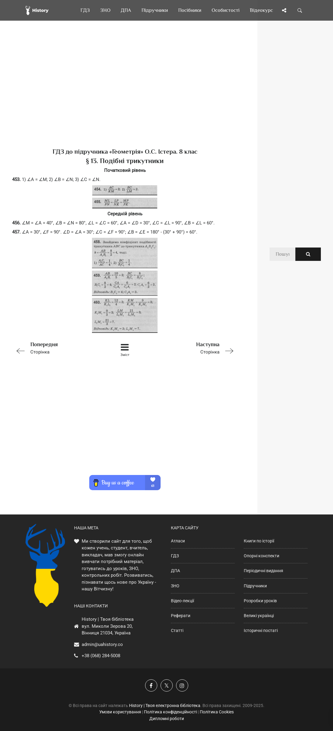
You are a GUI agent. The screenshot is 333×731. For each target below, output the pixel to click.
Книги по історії (259, 540)
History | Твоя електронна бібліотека (164, 705)
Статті (177, 630)
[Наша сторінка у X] (167, 685)
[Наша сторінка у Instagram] (182, 685)
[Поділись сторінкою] (284, 10)
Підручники (255, 585)
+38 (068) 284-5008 (101, 655)
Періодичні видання (263, 570)
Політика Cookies (217, 711)
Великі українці (259, 615)
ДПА (175, 570)
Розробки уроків (260, 600)
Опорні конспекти (261, 555)
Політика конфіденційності (170, 711)
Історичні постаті (261, 630)
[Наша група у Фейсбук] (151, 685)
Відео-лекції (182, 600)
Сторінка (57, 347)
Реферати (180, 615)
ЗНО (175, 585)
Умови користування (120, 711)
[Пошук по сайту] (300, 10)
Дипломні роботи (166, 718)
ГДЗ (175, 555)
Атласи (178, 540)
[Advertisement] (125, 94)
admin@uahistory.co (102, 644)
